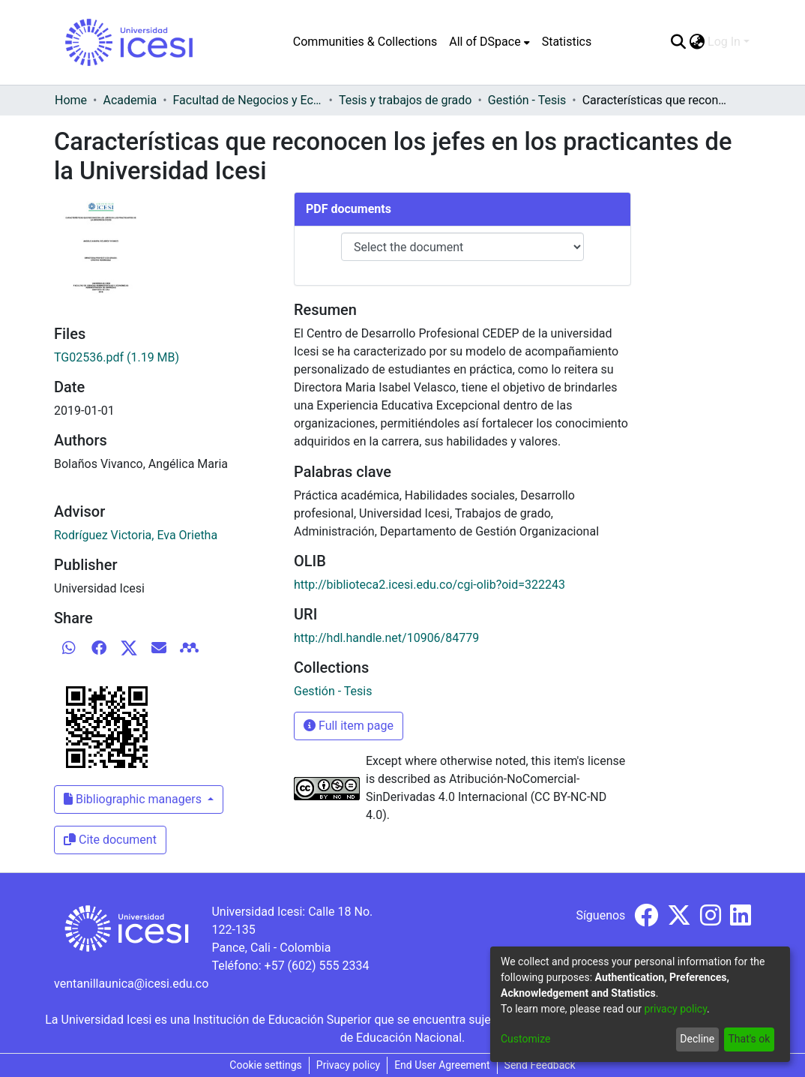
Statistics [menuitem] (567, 41)
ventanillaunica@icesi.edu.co (131, 983)
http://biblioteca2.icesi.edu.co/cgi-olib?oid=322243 (429, 585)
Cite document (110, 839)
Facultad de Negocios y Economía (248, 100)
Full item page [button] (349, 725)
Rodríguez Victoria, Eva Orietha (135, 535)
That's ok (749, 1039)
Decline (697, 1039)
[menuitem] (489, 42)
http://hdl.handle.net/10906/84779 (386, 638)
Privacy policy (348, 1065)
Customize (525, 1039)
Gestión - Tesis (527, 100)
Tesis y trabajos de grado (405, 100)
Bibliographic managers (134, 799)
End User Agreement (441, 1065)
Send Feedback (540, 1065)
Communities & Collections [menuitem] (365, 41)
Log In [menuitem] (724, 41)
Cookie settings (265, 1065)
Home (71, 100)
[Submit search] (678, 42)
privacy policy (675, 1009)
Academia (130, 100)
